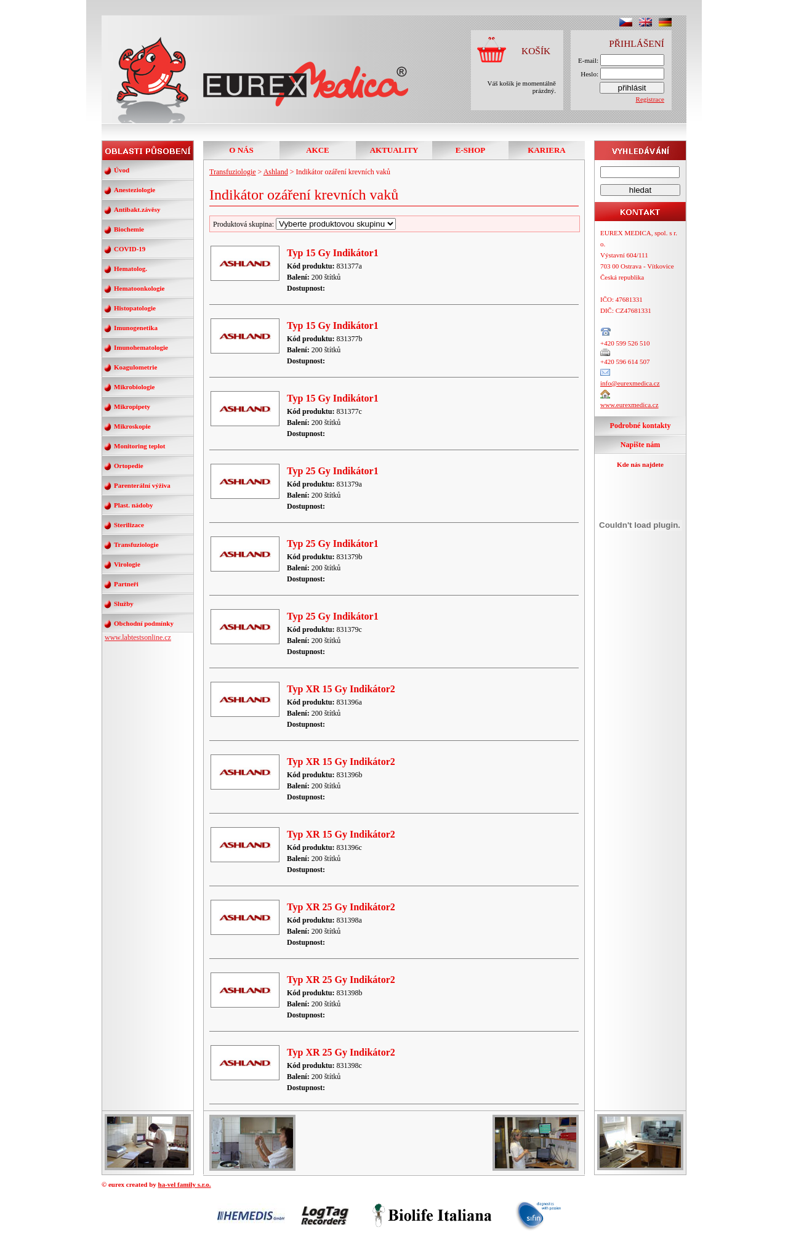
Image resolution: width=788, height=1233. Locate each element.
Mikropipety (132, 406)
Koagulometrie (135, 367)
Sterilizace (129, 524)
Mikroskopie (132, 426)
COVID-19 (129, 249)
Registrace (650, 99)
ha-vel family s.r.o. (184, 1184)
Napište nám (640, 444)
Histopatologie (135, 308)
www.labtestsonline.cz (138, 637)
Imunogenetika (136, 327)
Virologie (127, 564)
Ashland (275, 172)
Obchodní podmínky (144, 623)
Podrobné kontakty (640, 425)
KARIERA (546, 150)
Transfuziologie (136, 544)
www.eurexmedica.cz (629, 404)
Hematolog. (130, 268)
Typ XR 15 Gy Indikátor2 (341, 689)
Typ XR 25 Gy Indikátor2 (341, 907)
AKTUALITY (394, 150)
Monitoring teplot (139, 446)
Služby (124, 603)
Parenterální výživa (142, 485)
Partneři (126, 584)
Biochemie (129, 229)
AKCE (317, 150)
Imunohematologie (141, 347)
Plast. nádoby (133, 505)
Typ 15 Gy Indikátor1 (333, 253)
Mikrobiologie (134, 386)
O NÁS (241, 150)
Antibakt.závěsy (137, 209)
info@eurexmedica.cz (630, 383)
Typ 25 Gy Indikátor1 (333, 471)
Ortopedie (128, 465)
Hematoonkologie (139, 288)
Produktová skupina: (304, 224)
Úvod (121, 170)
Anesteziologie (134, 189)
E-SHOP (470, 150)
